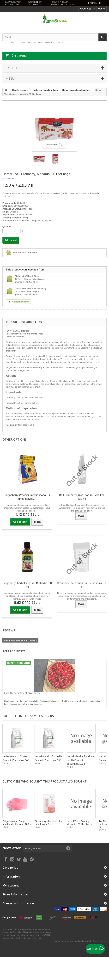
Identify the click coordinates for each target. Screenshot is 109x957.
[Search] (102, 37)
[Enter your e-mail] (47, 848)
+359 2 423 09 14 (29, 294)
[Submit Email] (68, 848)
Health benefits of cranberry (22, 693)
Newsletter (11, 848)
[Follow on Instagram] (12, 859)
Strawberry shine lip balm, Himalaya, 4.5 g (49, 822)
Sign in (101, 8)
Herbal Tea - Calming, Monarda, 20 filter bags (79, 822)
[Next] (103, 742)
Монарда (10, 178)
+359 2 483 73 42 (29, 282)
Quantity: (7, 226)
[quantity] (8, 231)
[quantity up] (18, 231)
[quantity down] (22, 231)
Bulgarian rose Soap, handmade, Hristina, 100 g (16, 822)
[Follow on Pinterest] (32, 859)
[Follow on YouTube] (25, 859)
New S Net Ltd (100, 941)
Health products (18, 663)
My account (10, 885)
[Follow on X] (19, 859)
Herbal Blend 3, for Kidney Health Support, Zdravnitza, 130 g (81, 760)
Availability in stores (18, 302)
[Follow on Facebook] (6, 859)
